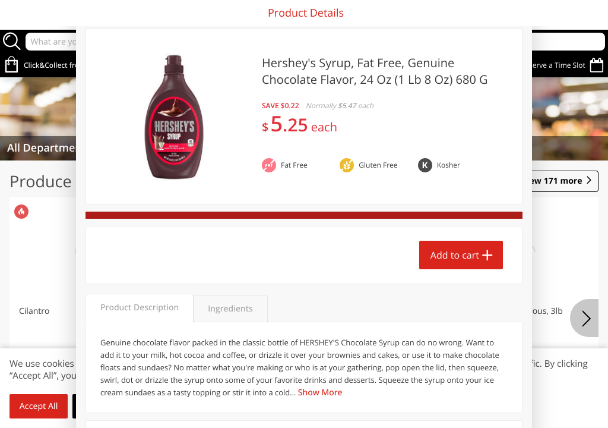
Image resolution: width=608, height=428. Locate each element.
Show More (320, 392)
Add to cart (454, 255)
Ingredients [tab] (230, 308)
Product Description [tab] (139, 307)
